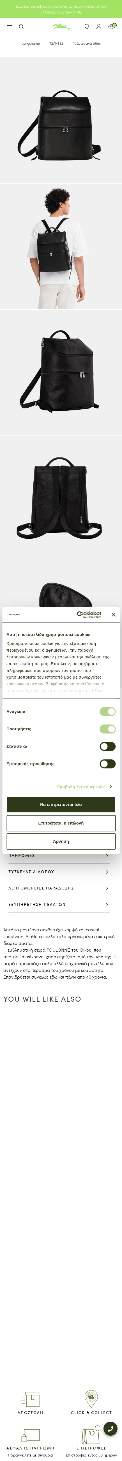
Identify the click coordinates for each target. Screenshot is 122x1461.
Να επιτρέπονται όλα (61, 804)
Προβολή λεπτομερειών (81, 786)
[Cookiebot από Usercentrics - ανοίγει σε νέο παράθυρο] (77, 614)
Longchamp (31, 43)
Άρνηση (61, 841)
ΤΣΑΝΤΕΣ (56, 43)
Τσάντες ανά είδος (87, 43)
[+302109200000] (110, 1425)
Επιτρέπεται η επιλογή (61, 823)
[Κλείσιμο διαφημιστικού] (114, 615)
